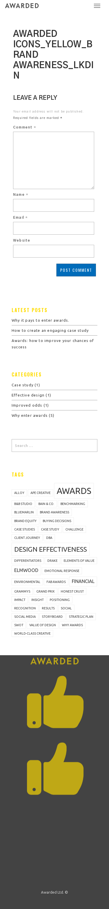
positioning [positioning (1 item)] (60, 600)
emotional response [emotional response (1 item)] (61, 571)
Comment (24, 127)
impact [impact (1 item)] (19, 600)
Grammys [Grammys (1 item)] (22, 591)
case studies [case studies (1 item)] (24, 529)
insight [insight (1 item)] (37, 600)
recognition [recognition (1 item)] (25, 608)
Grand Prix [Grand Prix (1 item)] (45, 591)
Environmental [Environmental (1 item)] (27, 582)
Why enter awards (30, 415)
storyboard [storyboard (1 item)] (52, 616)
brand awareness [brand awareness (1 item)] (54, 512)
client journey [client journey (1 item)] (27, 537)
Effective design (28, 395)
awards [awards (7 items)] (74, 491)
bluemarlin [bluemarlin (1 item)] (24, 512)
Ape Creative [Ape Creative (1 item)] (41, 493)
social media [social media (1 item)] (25, 616)
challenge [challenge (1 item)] (74, 529)
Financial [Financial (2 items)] (83, 581)
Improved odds (27, 405)
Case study (22, 385)
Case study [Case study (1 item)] (50, 529)
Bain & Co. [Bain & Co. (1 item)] (46, 504)
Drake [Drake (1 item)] (52, 560)
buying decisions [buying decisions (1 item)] (57, 521)
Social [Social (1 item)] (66, 608)
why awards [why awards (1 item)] (72, 625)
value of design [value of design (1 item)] (42, 625)
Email (20, 217)
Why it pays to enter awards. (40, 320)
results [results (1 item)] (48, 608)
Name (20, 194)
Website (21, 240)
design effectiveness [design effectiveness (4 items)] (50, 549)
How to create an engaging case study (50, 330)
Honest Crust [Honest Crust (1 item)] (72, 591)
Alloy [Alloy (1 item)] (19, 493)
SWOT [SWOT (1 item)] (18, 625)
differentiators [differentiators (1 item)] (27, 560)
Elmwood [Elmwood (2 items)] (26, 570)
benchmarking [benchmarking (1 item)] (72, 504)
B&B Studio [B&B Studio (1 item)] (23, 504)
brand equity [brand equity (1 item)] (25, 521)
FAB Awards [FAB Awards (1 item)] (56, 582)
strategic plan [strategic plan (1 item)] (81, 616)
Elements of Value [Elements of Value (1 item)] (79, 560)
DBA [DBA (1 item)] (49, 537)
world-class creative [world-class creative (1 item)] (32, 633)
